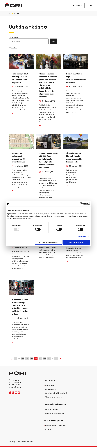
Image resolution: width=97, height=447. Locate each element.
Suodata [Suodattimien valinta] (13, 48)
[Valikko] (90, 5)
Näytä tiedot (82, 236)
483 (31, 359)
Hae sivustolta (77, 5)
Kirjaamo (47, 429)
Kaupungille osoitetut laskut (54, 413)
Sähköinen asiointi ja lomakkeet (55, 393)
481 (22, 359)
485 (40, 359)
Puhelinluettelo (49, 385)
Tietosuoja (12, 442)
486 (44, 359)
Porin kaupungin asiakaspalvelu (55, 425)
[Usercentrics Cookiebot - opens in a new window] (81, 203)
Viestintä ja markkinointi (53, 397)
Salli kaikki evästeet (76, 242)
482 (27, 359)
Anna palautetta (50, 389)
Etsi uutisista (13, 37)
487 (49, 359)
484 (35, 359)
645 (56, 359)
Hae (53, 41)
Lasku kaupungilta (51, 409)
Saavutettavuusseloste (25, 442)
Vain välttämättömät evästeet (48, 242)
